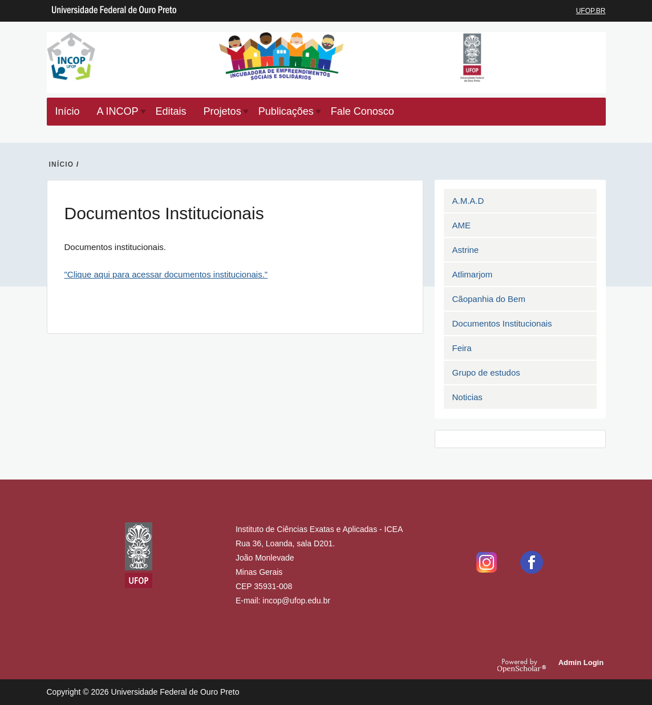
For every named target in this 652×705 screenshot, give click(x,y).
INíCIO (61, 164)
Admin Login (582, 662)
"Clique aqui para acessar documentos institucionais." (166, 274)
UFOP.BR (591, 11)
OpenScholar (526, 665)
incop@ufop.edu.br (296, 600)
